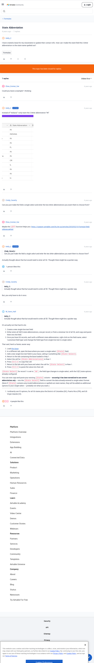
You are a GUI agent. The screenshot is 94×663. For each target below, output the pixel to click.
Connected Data (17, 457)
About (12, 574)
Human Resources (18, 482)
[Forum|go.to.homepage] (15, 5)
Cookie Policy (55, 660)
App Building (15, 447)
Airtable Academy (18, 503)
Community (15, 554)
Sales (12, 488)
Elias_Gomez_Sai (12, 86)
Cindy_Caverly (11, 200)
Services (14, 543)
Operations (15, 477)
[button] (2, 5)
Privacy (47, 640)
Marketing (14, 472)
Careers (13, 579)
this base (15, 348)
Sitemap (47, 634)
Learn (12, 498)
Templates (14, 559)
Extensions (15, 442)
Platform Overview (18, 432)
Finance (13, 493)
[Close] (85, 653)
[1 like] (11, 266)
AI (11, 452)
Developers (15, 549)
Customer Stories (17, 523)
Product (13, 467)
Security (47, 621)
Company (14, 569)
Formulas (7, 18)
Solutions (14, 462)
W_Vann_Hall (11, 311)
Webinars (14, 528)
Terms (47, 646)
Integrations (15, 437)
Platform (14, 426)
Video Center (15, 513)
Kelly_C (8, 38)
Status (13, 589)
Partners (14, 538)
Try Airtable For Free (19, 599)
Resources (14, 533)
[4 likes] (13, 401)
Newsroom (15, 594)
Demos (13, 518)
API (47, 627)
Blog (12, 584)
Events (13, 508)
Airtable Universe (17, 564)
